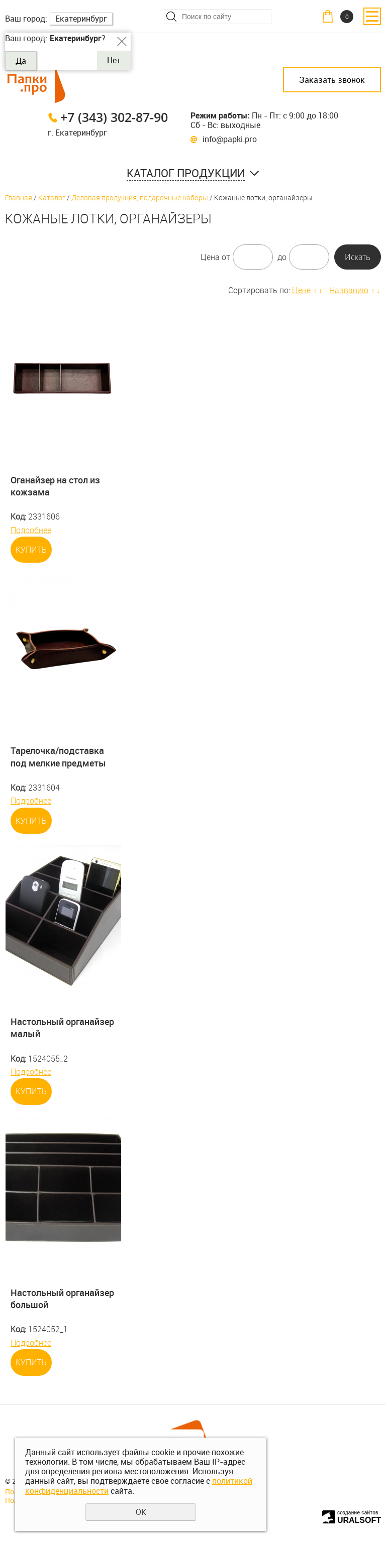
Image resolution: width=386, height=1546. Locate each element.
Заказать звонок (332, 79)
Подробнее (31, 530)
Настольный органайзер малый (62, 1027)
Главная (18, 197)
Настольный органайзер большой (62, 1298)
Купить (31, 549)
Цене (301, 290)
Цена (210, 257)
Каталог (51, 197)
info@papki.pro (230, 139)
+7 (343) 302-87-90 (114, 116)
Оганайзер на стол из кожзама (55, 486)
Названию (348, 290)
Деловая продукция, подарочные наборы (139, 197)
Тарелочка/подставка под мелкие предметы (58, 756)
